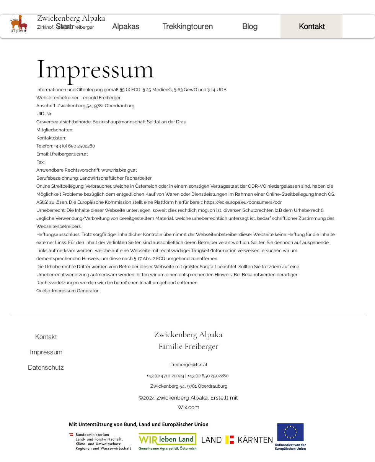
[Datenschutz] (46, 367)
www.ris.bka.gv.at (119, 170)
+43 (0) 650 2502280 (208, 375)
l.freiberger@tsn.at (188, 364)
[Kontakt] (46, 336)
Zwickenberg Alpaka (188, 334)
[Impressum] (46, 351)
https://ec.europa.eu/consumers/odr (243, 202)
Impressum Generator (75, 290)
